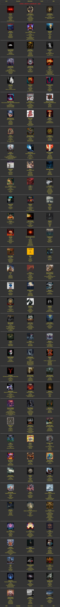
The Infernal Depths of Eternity (30, 395)
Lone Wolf (10, 73)
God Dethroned (50, 236)
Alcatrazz (10, 31)
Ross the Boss (10, 460)
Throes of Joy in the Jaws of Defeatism (10, 392)
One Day (50, 602)
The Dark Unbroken (50, 157)
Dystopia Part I (30, 461)
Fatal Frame (10, 514)
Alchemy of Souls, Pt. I (50, 323)
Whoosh (10, 170)
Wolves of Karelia (30, 598)
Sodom (30, 492)
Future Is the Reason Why (49, 553)
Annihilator (30, 49)
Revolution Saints (50, 443)
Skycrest (10, 307)
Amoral (10, 395)
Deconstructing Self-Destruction (10, 326)
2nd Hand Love (10, 534)
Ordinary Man (30, 408)
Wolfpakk (50, 597)
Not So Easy (30, 448)
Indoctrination (30, 496)
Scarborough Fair (30, 107)
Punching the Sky (10, 67)
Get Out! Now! (50, 71)
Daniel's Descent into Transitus (50, 74)
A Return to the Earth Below (10, 411)
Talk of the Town (49, 73)
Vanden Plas (10, 580)
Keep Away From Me (10, 189)
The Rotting (10, 498)
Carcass (10, 152)
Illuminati (49, 237)
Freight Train (30, 585)
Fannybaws (30, 36)
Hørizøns (49, 85)
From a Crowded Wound (10, 328)
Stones (30, 360)
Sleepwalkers (50, 192)
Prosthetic (30, 259)
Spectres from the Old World (30, 153)
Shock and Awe (50, 568)
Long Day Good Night (30, 221)
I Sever (50, 534)
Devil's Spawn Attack (30, 396)
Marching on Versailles (30, 18)
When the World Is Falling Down (10, 585)
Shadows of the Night (30, 584)
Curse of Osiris (10, 553)
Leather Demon (10, 345)
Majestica (50, 341)
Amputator (10, 495)
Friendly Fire (30, 497)
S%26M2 (50, 359)
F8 (30, 237)
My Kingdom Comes (50, 480)
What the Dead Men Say (30, 548)
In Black (30, 278)
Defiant (30, 312)
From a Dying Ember (10, 221)
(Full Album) (10, 16)
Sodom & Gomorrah (30, 495)
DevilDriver (10, 185)
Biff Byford (30, 101)
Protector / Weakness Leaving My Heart (49, 276)
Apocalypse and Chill (30, 170)
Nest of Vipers (10, 191)
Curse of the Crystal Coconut (30, 32)
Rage (10, 443)
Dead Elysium (49, 581)
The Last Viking (30, 323)
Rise (49, 54)
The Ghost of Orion (30, 376)
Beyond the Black (50, 84)
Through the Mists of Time (10, 20)
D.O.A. (10, 141)
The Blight (30, 276)
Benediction (30, 84)
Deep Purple (10, 169)
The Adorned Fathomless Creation (10, 412)
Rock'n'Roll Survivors (50, 121)
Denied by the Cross (10, 464)
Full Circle (30, 241)
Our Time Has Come (10, 309)
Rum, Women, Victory (30, 207)
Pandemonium (50, 552)
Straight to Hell (30, 413)
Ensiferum (30, 204)
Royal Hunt (30, 460)
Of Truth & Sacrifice (49, 273)
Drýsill (30, 514)
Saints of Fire (50, 411)
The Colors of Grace (10, 413)
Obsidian (10, 426)
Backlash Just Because (10, 394)
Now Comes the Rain (30, 225)
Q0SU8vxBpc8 (50, 363)
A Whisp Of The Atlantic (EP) (50, 493)
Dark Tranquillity (50, 152)
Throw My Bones (10, 172)
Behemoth (10, 84)
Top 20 (42, 1)
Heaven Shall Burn (49, 272)
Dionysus (30, 515)
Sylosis (50, 530)
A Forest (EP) (10, 85)
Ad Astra (50, 396)
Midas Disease (50, 173)
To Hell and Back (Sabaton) (10, 105)
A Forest (10, 88)
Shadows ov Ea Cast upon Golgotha (10, 89)
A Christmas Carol (50, 342)
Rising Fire (10, 240)
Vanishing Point (50, 580)
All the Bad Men (50, 429)
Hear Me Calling (30, 430)
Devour (10, 242)
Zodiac (10, 496)
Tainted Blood (10, 123)
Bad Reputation (30, 71)
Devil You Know (10, 207)
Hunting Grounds (30, 294)
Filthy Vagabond (10, 330)
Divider (30, 536)
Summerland (30, 186)
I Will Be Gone (30, 432)
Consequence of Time (49, 408)
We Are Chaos (10, 360)
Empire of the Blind (30, 273)
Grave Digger (10, 256)
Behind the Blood (49, 310)
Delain (30, 169)
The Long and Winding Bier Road (10, 157)
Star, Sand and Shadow (30, 363)
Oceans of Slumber (10, 408)
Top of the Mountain (30, 446)
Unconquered (30, 307)
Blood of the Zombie (10, 497)
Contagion (10, 397)
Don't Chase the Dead (10, 361)
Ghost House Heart (30, 175)
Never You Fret (10, 72)
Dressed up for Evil (30, 55)
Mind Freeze (50, 259)
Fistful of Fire (49, 119)
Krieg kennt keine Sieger (10, 586)
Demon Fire (10, 18)
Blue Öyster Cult (10, 118)
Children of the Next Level (10, 551)
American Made (10, 136)
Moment (49, 153)
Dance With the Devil (50, 514)
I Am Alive (30, 429)
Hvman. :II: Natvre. (49, 392)
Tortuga (30, 35)
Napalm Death (10, 391)
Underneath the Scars (30, 310)
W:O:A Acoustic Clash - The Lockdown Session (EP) (10, 102)
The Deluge (10, 513)
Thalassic (30, 205)
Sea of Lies (30, 139)
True (10, 447)
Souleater (10, 310)
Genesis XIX (30, 493)
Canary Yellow (30, 260)
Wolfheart (30, 597)
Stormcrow (30, 89)
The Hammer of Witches (49, 513)
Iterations (30, 90)
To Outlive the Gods (30, 380)
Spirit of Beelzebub (49, 241)
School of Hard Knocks (30, 102)
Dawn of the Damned (30, 392)
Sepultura (30, 475)
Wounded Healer (49, 90)
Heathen (30, 272)
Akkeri (30, 513)
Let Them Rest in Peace (10, 446)
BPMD (10, 135)
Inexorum (50, 290)
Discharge (10, 205)
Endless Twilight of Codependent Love (30, 510)
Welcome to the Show (30, 105)
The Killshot (30, 309)
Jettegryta (49, 208)
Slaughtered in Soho (10, 158)
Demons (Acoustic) (49, 18)
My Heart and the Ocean (49, 277)
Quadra (30, 476)
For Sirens (30, 209)
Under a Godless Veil (49, 186)
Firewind (10, 236)
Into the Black (50, 327)
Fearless (50, 37)
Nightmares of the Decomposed (10, 493)
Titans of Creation (10, 548)
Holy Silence (50, 106)
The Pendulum (50, 139)
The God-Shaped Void (50, 426)
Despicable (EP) (10, 153)
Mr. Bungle (10, 375)
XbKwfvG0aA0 (50, 364)
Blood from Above (30, 534)
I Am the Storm (30, 17)
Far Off (10, 208)
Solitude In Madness (49, 565)
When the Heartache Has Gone (50, 446)
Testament (10, 547)
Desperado (49, 496)
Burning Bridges (30, 172)
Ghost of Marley (50, 345)
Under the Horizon (10, 584)
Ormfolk (50, 224)
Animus (10, 329)
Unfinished (30, 565)
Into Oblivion (50, 569)
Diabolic (50, 172)
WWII (10, 554)
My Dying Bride (30, 375)
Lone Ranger (50, 601)
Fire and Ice (30, 20)
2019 (6, 1)
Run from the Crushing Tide (30, 210)
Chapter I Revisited (50, 14)
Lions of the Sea (10, 261)
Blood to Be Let (30, 279)
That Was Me (10, 121)
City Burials (50, 307)
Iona (10, 190)
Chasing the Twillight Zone (10, 448)
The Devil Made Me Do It (49, 122)
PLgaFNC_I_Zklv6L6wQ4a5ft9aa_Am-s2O (50, 360)
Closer (50, 447)
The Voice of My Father (30, 361)
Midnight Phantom (10, 344)
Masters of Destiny (30, 174)
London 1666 (10, 35)
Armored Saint (10, 66)
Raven (30, 443)
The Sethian (49, 193)
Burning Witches (30, 135)
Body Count (30, 118)
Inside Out (30, 240)
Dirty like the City (10, 36)
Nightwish (50, 391)
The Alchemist (10, 124)
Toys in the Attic (10, 139)
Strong (50, 35)
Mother (30, 291)
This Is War (30, 242)
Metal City (30, 447)
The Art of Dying (30, 464)
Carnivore (30, 119)
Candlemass (50, 135)
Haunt (50, 256)
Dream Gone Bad (10, 327)
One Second (30, 173)
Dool (30, 185)
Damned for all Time (10, 476)
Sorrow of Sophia (49, 190)
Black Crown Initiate (50, 101)
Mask (50, 226)
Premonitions (10, 510)
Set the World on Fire (49, 461)
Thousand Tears (10, 260)
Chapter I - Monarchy (30, 14)
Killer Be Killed (10, 322)
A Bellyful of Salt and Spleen (10, 396)
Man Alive (10, 173)
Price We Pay (50, 448)
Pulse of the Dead (10, 601)
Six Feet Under (10, 492)
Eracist (10, 379)
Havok (10, 272)
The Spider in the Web (30, 157)
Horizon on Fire (30, 603)
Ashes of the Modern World (50, 53)
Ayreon (50, 66)
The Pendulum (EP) (49, 136)
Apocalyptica (49, 49)
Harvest (50, 395)
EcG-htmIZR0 (50, 361)
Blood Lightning (30, 345)
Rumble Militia (50, 460)
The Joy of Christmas (50, 346)
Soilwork (49, 492)
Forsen (50, 225)
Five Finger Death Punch (30, 236)
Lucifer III (10, 342)
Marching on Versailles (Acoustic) (49, 17)
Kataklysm (30, 306)
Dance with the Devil (30, 140)
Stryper (30, 530)
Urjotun (50, 209)
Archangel (49, 36)
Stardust (10, 530)
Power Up (10, 14)
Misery (50, 88)
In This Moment (30, 290)
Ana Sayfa (18, 1)
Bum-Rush (30, 122)
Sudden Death (10, 291)
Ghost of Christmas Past (49, 344)
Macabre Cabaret (49, 379)
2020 (30, 581)
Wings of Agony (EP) (30, 342)
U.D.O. (50, 547)
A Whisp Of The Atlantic (49, 499)
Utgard (50, 205)
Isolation (30, 479)
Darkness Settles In (30, 244)
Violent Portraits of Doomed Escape (50, 102)
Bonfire (49, 118)
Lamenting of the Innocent (49, 510)
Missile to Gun (10, 71)
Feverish (50, 495)
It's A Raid (30, 414)
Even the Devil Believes (30, 531)
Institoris (50, 518)
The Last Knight (50, 476)
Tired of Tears (30, 379)
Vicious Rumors (10, 597)
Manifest (49, 32)
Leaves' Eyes (30, 322)
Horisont (10, 290)
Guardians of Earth (30, 481)
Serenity (49, 475)
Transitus (49, 67)
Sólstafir (30, 509)
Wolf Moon (30, 189)
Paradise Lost (10, 425)
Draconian (50, 185)
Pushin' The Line (10, 293)
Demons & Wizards (49, 169)
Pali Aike (30, 158)
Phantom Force (10, 276)
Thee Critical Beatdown (30, 124)
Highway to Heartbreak (10, 531)
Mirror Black (30, 394)
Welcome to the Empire (10, 241)
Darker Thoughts (10, 430)
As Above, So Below (30, 295)
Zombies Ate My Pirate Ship (30, 39)
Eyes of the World (49, 158)
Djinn (10, 565)
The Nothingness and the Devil (50, 498)
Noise (50, 394)
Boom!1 (50, 38)
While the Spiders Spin (50, 430)
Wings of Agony (30, 344)
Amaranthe (50, 31)
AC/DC (10, 13)
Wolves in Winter (49, 174)
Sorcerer (49, 509)
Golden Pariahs (50, 89)
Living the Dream (30, 243)
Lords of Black (49, 322)
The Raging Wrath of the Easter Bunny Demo (10, 376)
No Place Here (10, 569)
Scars (30, 224)
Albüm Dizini (30, 1)
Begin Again (30, 226)
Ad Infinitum (30, 13)
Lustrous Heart (50, 189)
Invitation (49, 105)
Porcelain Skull (50, 140)
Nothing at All (10, 174)
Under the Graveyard (30, 412)
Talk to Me (49, 449)
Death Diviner (50, 497)
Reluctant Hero (10, 323)
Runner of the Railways (30, 362)
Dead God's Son (30, 364)
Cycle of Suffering (50, 531)
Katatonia (50, 306)
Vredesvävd (50, 221)
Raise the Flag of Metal (10, 311)
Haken (30, 256)
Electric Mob (10, 204)
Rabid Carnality (30, 88)
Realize (10, 19)
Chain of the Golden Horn (30, 327)
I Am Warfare (30, 53)
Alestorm (30, 31)
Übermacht (49, 278)
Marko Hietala (30, 357)
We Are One (50, 548)
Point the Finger (30, 123)
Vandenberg (30, 580)
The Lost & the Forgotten (30, 431)
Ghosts (10, 429)
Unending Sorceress (30, 568)
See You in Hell (30, 19)
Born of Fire (10, 461)
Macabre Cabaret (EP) (50, 376)
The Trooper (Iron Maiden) (10, 106)
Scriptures (30, 85)
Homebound (49, 207)
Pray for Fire (10, 414)
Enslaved (49, 204)
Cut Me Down (30, 311)
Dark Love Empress (30, 326)
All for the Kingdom (10, 259)
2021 (54, 1)
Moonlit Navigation (49, 291)
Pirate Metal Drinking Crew (30, 37)
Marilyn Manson (10, 357)
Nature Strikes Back (49, 598)
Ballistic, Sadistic (30, 50)
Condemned (49, 519)
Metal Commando (30, 426)
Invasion (30, 261)
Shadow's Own (50, 412)
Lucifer (10, 341)
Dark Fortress (30, 152)
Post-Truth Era (10, 277)
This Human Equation (50, 72)
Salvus (50, 585)
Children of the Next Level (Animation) (10, 552)
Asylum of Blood (10, 603)
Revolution (10, 294)
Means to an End (30, 480)
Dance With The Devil (30, 136)
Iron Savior (10, 306)
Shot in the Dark (10, 17)
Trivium (30, 547)
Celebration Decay (10, 598)
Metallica (49, 357)
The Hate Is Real (30, 125)
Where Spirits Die (49, 515)
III (49, 170)
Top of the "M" (30, 570)
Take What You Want (30, 411)
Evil (10, 140)
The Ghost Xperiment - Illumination (10, 581)
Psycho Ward (30, 54)
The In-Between (30, 293)
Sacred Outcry (10, 475)
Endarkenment (10, 50)
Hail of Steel (30, 601)
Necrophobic (30, 391)
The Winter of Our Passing (49, 311)
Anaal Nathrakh (10, 49)
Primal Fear (30, 425)
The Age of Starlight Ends (10, 54)
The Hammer (30, 602)
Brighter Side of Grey (30, 245)
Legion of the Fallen (10, 479)
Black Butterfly (30, 328)
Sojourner (10, 509)
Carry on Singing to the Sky (30, 569)
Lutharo (30, 341)
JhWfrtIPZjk (50, 362)
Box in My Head (10, 122)
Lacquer (50, 309)
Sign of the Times (30, 67)
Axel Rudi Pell (30, 66)
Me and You (30, 106)
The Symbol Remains (10, 119)
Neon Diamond (50, 551)
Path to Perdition (49, 516)
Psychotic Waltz (50, 425)
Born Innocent (10, 32)
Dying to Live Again (50, 326)
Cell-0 (50, 50)
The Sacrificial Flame (50, 191)
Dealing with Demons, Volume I (10, 186)
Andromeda (30, 208)
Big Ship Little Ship (30, 38)
